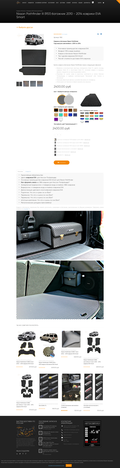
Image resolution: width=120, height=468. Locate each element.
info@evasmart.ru (67, 437)
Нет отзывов (64, 34)
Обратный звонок (68, 434)
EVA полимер (51, 2)
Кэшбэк (80, 2)
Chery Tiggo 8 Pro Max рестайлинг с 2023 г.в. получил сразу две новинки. (50, 444)
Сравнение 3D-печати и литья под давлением (50, 432)
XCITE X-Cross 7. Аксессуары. (50, 438)
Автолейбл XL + (61, 155)
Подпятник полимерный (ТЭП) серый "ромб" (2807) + (71, 142)
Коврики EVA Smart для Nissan (35, 10)
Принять (69, 465)
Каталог (24, 2)
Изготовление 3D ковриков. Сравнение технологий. (50, 426)
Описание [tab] (20, 171)
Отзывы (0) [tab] (28, 171)
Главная (18, 10)
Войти (99, 2)
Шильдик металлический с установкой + (68, 148)
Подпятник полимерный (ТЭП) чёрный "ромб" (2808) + (71, 145)
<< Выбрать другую (24, 27)
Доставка (62, 2)
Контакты (74, 2)
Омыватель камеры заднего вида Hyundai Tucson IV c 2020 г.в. (50, 451)
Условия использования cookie (56, 465)
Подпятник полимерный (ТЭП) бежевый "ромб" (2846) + (71, 139)
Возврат (69, 2)
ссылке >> (26, 209)
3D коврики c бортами (41, 2)
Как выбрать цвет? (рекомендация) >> (65, 124)
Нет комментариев (47, 429)
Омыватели (31, 2)
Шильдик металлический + (64, 151)
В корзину (62, 162)
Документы (87, 2)
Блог (57, 2)
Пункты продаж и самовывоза (71, 444)
